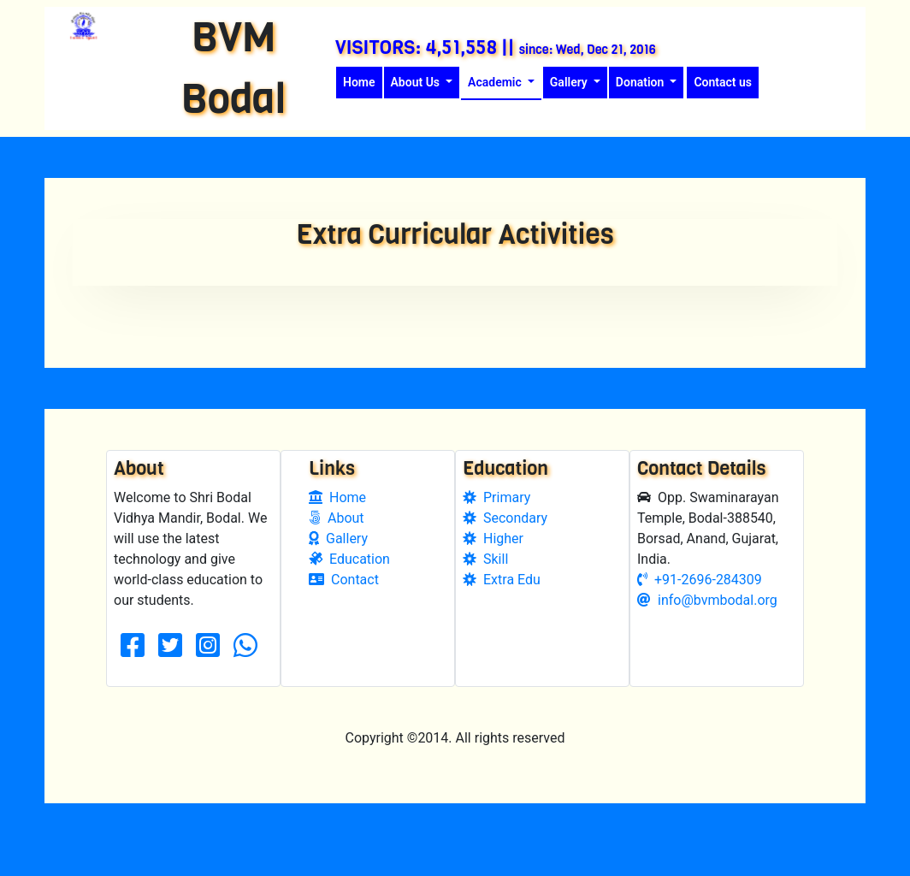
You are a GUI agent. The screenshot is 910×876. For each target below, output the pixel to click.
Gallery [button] (570, 82)
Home (362, 81)
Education (349, 585)
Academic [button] (496, 82)
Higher (493, 564)
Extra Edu (502, 605)
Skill (485, 585)
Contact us (723, 82)
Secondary (505, 544)
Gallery (338, 564)
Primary (496, 523)
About (336, 544)
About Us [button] (417, 82)
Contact (344, 605)
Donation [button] (641, 82)
